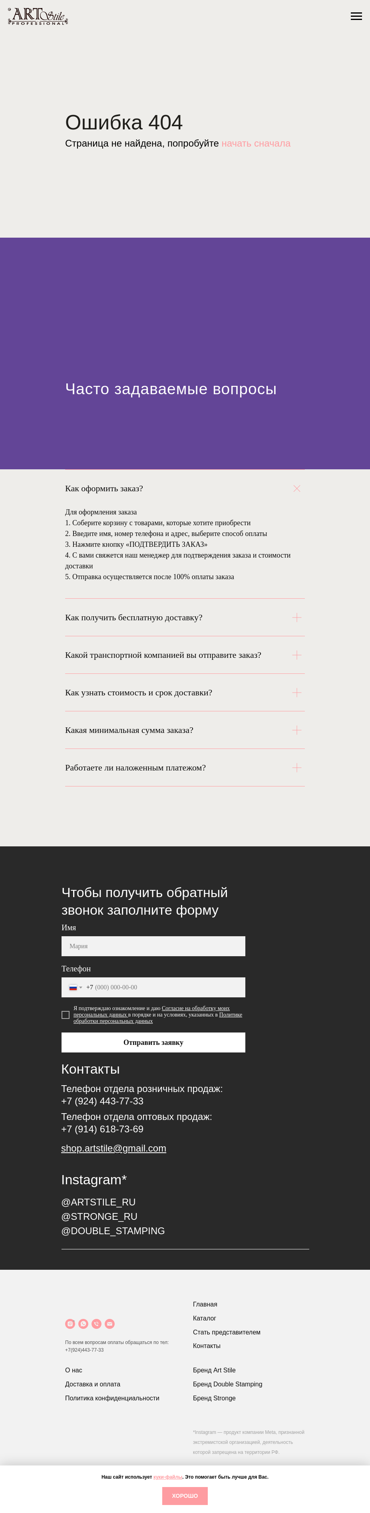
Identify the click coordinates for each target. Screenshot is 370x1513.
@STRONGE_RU (99, 1216)
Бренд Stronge (214, 1398)
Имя (69, 927)
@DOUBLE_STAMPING (113, 1230)
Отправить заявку (153, 1042)
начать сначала (255, 143)
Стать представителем (227, 1332)
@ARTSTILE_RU (98, 1202)
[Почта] (110, 1324)
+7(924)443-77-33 (84, 1350)
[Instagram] (70, 1324)
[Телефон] (96, 1324)
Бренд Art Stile (214, 1370)
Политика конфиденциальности (112, 1398)
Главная (205, 1304)
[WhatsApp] (83, 1324)
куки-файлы (167, 1477)
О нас (73, 1370)
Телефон (76, 968)
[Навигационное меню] (356, 16)
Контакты (207, 1345)
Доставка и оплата (92, 1384)
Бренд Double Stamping (228, 1384)
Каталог (204, 1318)
